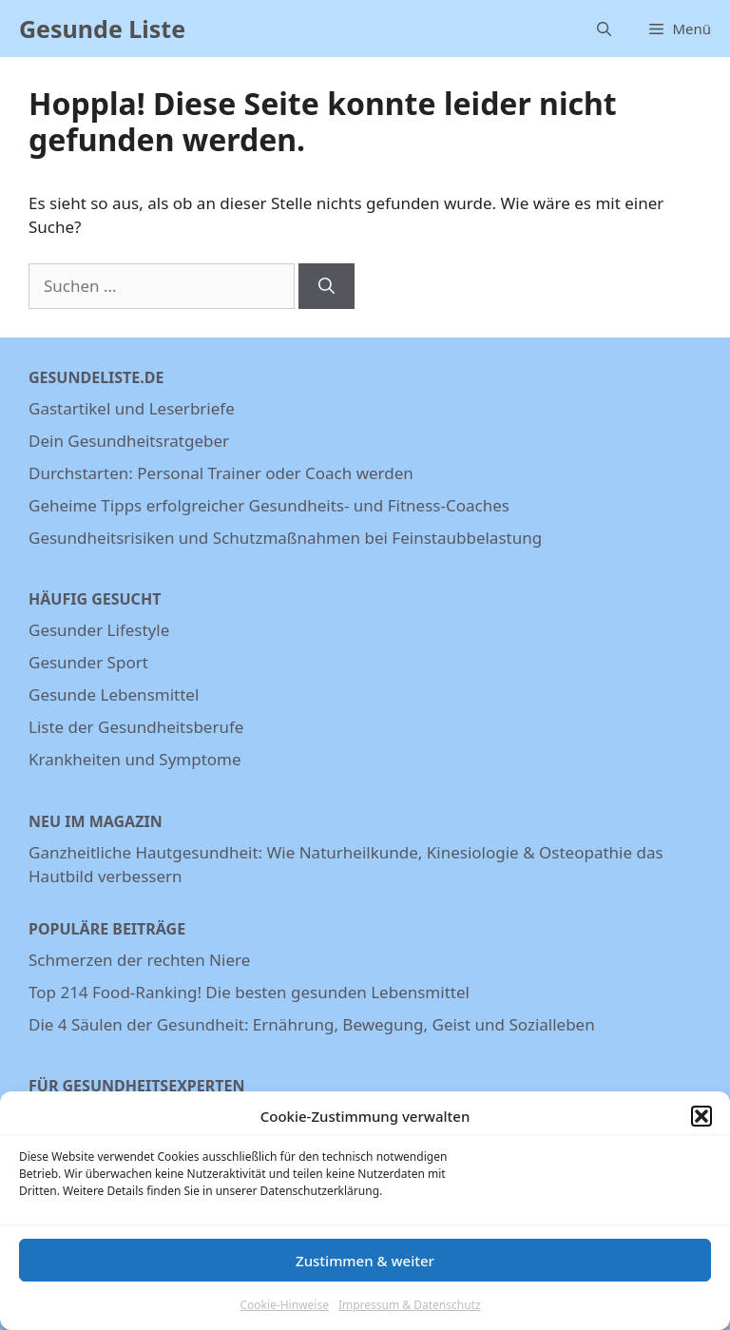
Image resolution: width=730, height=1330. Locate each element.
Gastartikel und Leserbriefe (132, 408)
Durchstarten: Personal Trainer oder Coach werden (221, 473)
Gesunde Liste (102, 28)
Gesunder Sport (88, 662)
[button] (701, 1125)
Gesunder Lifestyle (99, 630)
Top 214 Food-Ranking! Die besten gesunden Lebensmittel (249, 992)
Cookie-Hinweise (284, 1314)
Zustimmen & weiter (365, 1269)
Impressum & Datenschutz (409, 1314)
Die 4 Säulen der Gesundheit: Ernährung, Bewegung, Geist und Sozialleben (312, 1024)
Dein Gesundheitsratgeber (129, 441)
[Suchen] (326, 286)
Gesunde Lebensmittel (114, 694)
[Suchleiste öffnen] (604, 28)
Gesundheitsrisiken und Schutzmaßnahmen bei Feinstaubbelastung (285, 538)
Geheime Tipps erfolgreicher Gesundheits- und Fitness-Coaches (269, 505)
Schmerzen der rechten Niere (139, 960)
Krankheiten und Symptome (135, 759)
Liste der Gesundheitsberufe (136, 727)
